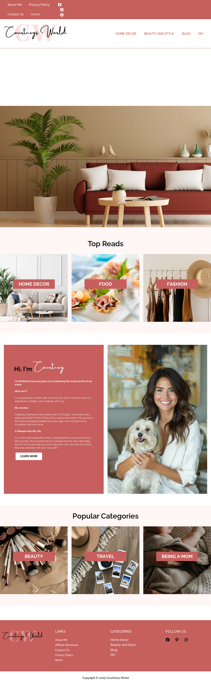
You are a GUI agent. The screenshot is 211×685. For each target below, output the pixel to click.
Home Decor (119, 640)
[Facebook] (59, 5)
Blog (113, 650)
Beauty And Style (123, 645)
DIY (112, 655)
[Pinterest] (61, 15)
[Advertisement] (105, 77)
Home (59, 660)
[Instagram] (61, 10)
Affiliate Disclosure (66, 644)
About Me (61, 639)
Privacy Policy (64, 655)
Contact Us (62, 650)
